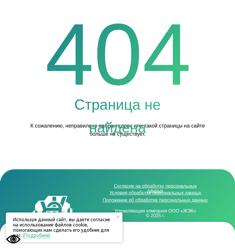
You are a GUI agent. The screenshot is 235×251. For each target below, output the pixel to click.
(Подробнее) (36, 235)
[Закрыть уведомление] (118, 217)
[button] (216, 238)
